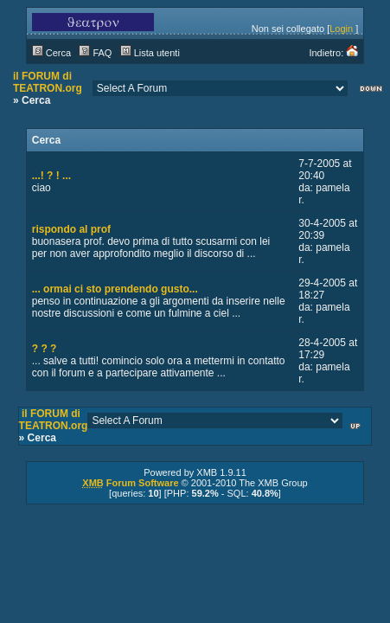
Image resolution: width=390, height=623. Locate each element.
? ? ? (44, 349)
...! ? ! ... (51, 176)
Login (341, 28)
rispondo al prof (71, 229)
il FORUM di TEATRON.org (47, 82)
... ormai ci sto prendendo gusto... (115, 289)
